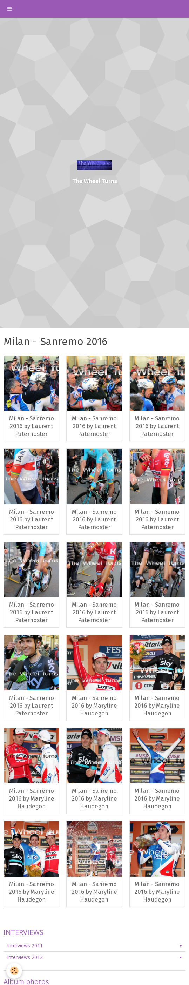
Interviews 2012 (25, 957)
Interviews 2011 (25, 945)
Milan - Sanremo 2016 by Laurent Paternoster (31, 426)
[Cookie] (14, 971)
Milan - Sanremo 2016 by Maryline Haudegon (94, 705)
